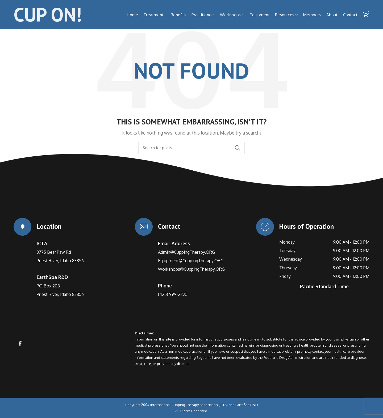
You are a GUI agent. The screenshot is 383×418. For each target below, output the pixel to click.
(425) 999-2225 (173, 294)
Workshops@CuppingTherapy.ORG (191, 269)
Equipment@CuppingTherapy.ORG (190, 260)
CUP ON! (48, 14)
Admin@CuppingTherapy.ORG (186, 252)
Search (237, 148)
